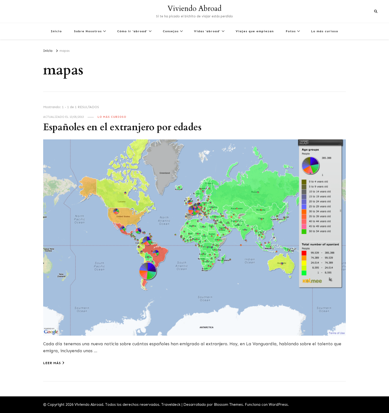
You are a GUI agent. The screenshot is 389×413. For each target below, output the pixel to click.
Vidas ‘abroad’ (207, 31)
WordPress (278, 404)
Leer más (54, 363)
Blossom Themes (228, 404)
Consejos (171, 31)
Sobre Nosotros (88, 31)
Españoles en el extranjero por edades (122, 127)
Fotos (291, 31)
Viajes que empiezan (255, 31)
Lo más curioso (324, 31)
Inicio (56, 31)
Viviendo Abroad (194, 8)
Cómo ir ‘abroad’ (132, 31)
